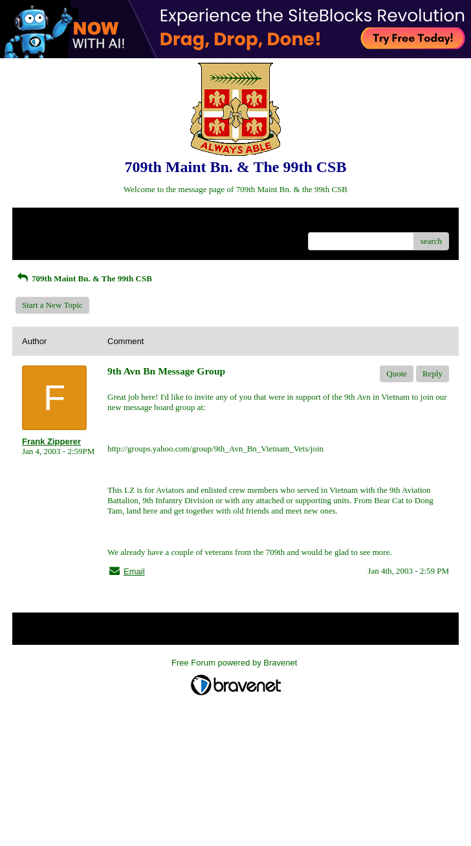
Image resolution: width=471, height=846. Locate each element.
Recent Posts (43, 237)
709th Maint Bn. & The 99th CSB (84, 278)
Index (103, 222)
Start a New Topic (52, 305)
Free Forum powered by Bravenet (235, 662)
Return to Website (52, 222)
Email (134, 571)
